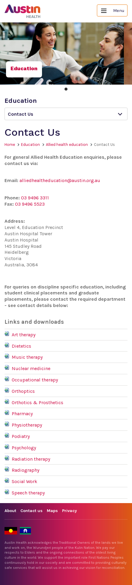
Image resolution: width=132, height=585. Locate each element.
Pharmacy (22, 413)
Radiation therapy (31, 459)
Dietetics (21, 346)
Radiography (25, 470)
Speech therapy (28, 493)
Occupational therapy (35, 380)
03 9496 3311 (35, 198)
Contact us (31, 510)
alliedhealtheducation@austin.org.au (60, 180)
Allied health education (67, 144)
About (10, 510)
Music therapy (27, 357)
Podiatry (21, 436)
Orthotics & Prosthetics (37, 402)
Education (30, 144)
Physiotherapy (27, 425)
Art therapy (23, 334)
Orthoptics (23, 391)
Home (9, 144)
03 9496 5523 (30, 204)
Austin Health (22, 11)
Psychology (24, 447)
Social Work (24, 481)
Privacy (69, 510)
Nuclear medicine (31, 368)
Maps (52, 510)
